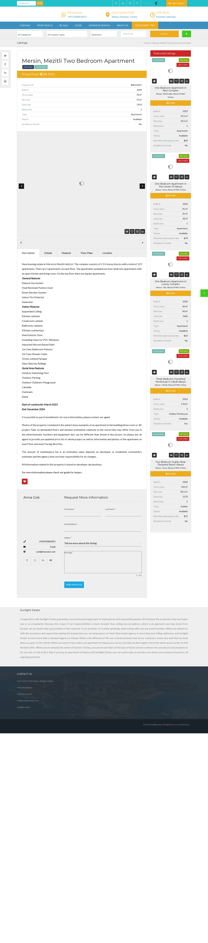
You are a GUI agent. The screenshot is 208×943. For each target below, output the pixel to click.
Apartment (32, 551)
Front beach (45, 26)
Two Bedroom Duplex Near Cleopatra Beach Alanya (170, 578)
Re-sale (63, 26)
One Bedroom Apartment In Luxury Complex (170, 360)
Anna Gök (31, 765)
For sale (25, 26)
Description (28, 211)
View (120, 551)
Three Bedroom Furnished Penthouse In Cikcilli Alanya (170, 495)
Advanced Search (99, 26)
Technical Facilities (32, 634)
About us (122, 26)
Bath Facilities (29, 614)
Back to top (184, 936)
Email (52, 785)
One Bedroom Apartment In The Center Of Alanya (170, 224)
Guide (78, 26)
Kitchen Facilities (31, 624)
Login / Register (177, 3)
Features (66, 211)
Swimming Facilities (32, 664)
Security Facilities (31, 574)
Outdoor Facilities (31, 594)
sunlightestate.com (45, 790)
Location (107, 211)
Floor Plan (31, 563)
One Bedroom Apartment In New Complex (170, 90)
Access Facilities (30, 654)
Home (147, 44)
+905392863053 (47, 780)
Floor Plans (87, 211)
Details (48, 211)
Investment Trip (145, 26)
